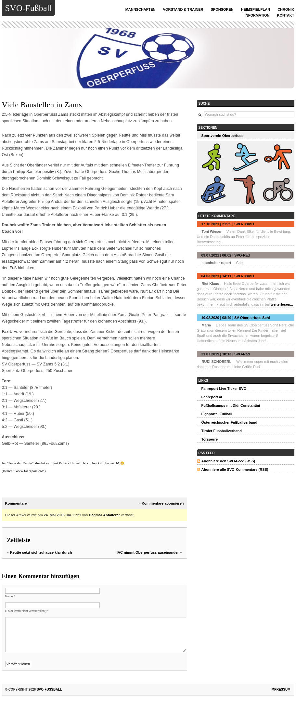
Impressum (280, 689)
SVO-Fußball (28, 8)
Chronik (285, 9)
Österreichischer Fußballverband (229, 422)
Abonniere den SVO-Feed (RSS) (228, 461)
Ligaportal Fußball (216, 414)
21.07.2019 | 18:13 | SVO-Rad (225, 354)
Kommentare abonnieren (163, 503)
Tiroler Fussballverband (221, 431)
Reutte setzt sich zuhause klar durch (41, 552)
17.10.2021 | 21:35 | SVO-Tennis (227, 224)
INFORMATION (257, 15)
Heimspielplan (255, 9)
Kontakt (285, 15)
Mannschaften (140, 9)
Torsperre (209, 439)
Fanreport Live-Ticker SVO (224, 388)
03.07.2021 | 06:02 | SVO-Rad (225, 255)
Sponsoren (222, 9)
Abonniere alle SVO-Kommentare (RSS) (234, 469)
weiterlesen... (282, 304)
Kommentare (16, 503)
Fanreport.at (211, 397)
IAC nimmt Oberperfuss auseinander (148, 552)
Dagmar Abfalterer (104, 515)
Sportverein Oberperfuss (222, 136)
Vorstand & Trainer (183, 9)
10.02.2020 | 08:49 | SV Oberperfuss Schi (235, 318)
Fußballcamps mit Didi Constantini (230, 405)
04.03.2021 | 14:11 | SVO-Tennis (227, 276)
